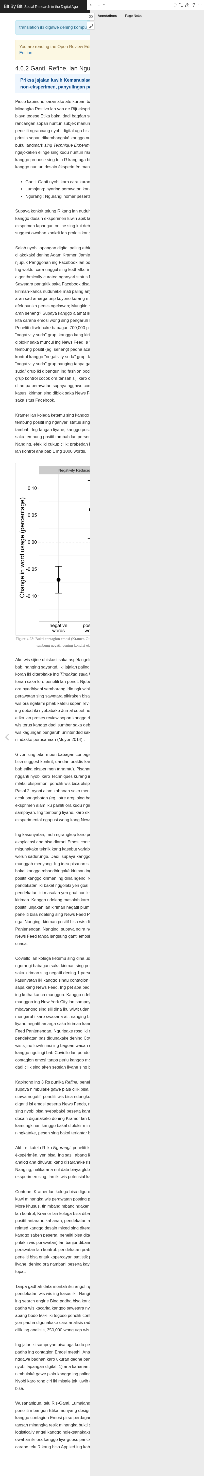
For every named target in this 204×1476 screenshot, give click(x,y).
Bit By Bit (41, 6)
